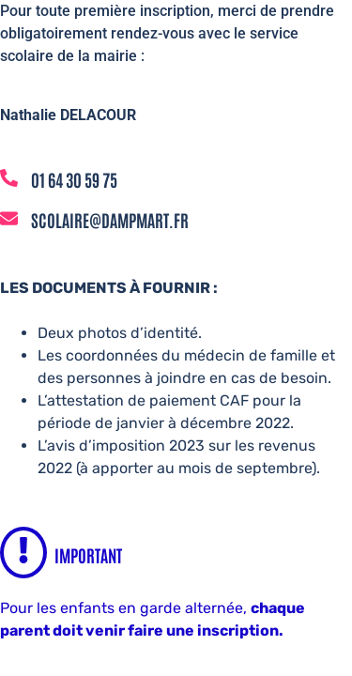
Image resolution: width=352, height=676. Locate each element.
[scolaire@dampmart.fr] (9, 219)
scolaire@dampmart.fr (110, 219)
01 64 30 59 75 (74, 179)
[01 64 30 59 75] (9, 179)
